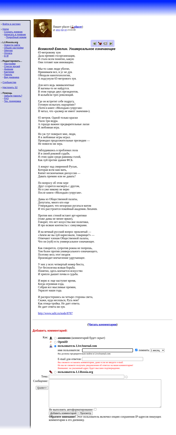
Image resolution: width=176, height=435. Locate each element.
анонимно (64, 337)
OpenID (63, 341)
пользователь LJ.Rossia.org (75, 371)
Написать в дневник (15, 34)
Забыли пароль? (13, 95)
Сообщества (9, 82)
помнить (144, 350)
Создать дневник (13, 31)
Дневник (8, 69)
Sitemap (8, 50)
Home (6, 29)
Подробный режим (16, 37)
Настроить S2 (10, 87)
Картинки (9, 71)
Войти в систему (11, 24)
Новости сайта (12, 45)
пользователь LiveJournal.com (77, 345)
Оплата (8, 53)
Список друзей (12, 66)
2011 (58, 29)
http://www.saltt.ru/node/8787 (55, 313)
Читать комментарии (104, 324)
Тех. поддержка (12, 101)
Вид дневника (11, 77)
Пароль (8, 74)
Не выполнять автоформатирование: (71, 415)
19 (65, 29)
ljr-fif (6, 56)
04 (62, 29)
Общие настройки (14, 47)
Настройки (10, 63)
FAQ (6, 98)
